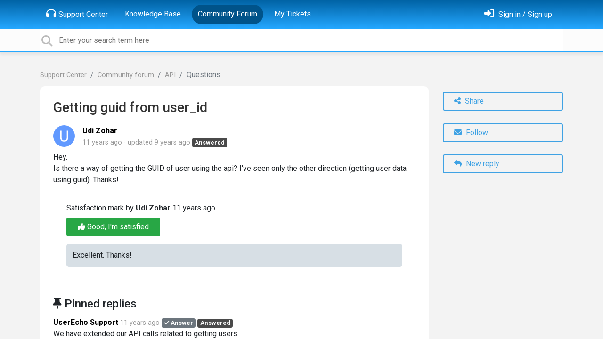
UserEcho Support (85, 322)
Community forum (126, 75)
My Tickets (292, 13)
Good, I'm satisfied (113, 226)
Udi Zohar (99, 130)
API (170, 75)
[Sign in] (518, 14)
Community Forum (227, 13)
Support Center (77, 13)
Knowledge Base (153, 13)
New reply (476, 163)
